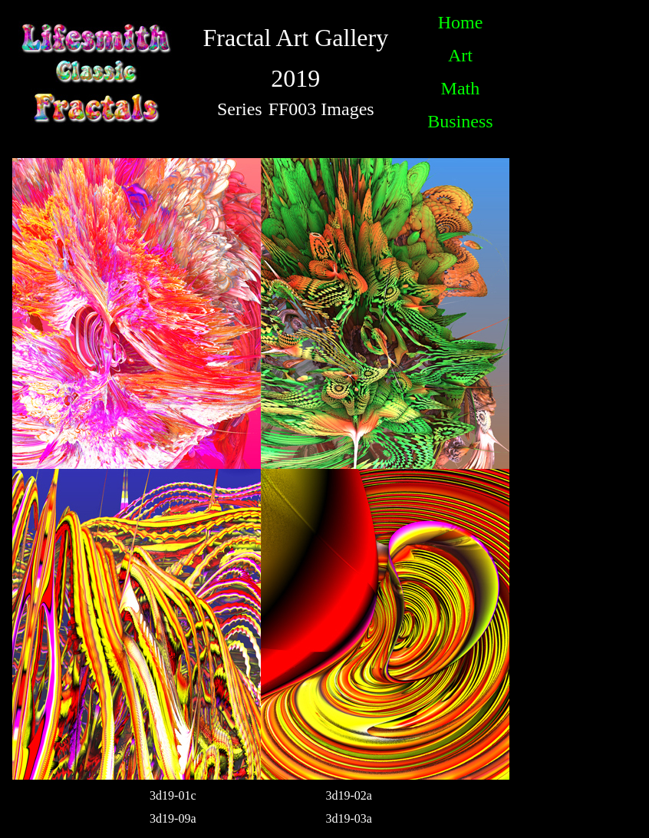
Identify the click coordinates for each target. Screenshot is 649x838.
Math (460, 88)
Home (460, 22)
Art (460, 55)
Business (460, 121)
